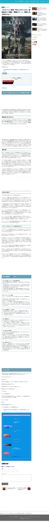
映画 (7, 463)
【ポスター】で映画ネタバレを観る (7, 435)
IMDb (11, 276)
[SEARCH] (48, 1)
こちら (17, 431)
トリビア (3, 7)
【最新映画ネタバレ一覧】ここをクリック (8, 427)
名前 (2, 468)
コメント (4, 473)
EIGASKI (22, 519)
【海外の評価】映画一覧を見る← (6, 453)
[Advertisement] (16, 102)
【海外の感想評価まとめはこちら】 (16, 456)
